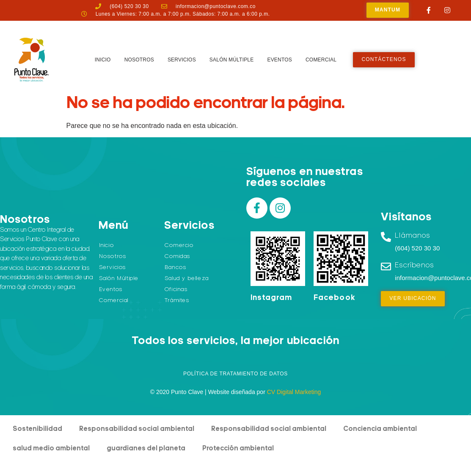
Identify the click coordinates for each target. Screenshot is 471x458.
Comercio (179, 245)
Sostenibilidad (37, 429)
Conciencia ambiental (380, 429)
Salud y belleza (187, 278)
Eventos (279, 60)
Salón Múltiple (231, 60)
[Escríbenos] (386, 266)
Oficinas (176, 289)
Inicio (103, 60)
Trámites (177, 300)
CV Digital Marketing (294, 392)
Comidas (177, 256)
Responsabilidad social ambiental (136, 429)
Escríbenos (414, 265)
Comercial (321, 60)
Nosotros (139, 60)
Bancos (176, 267)
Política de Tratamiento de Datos (235, 374)
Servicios (182, 60)
